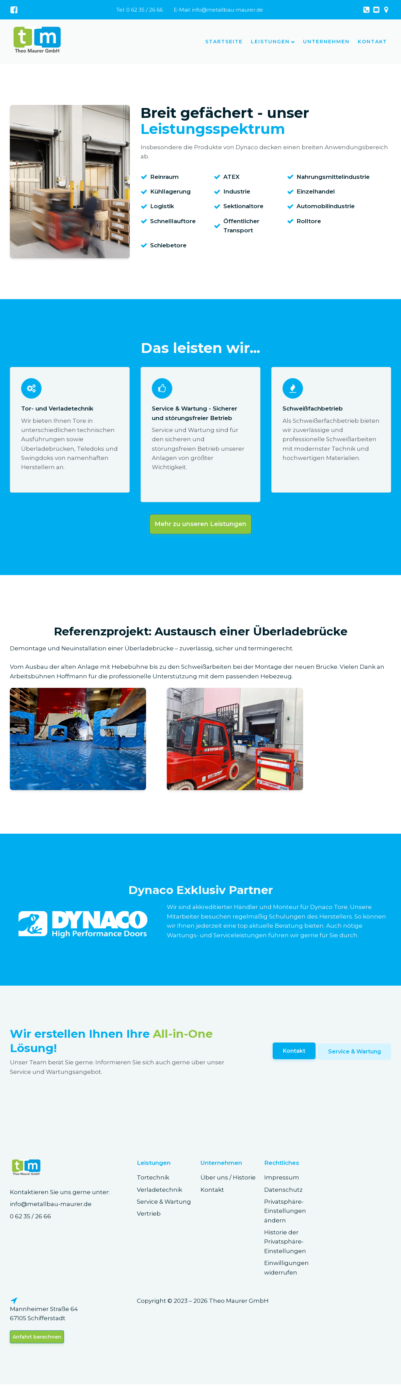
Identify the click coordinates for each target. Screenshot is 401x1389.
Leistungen (273, 41)
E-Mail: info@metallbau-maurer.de (218, 9)
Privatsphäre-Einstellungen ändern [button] (285, 1214)
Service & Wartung (353, 1054)
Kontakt (372, 41)
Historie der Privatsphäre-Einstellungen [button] (285, 1244)
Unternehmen (326, 41)
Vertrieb (149, 1216)
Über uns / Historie (228, 1180)
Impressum (281, 1180)
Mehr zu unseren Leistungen (200, 526)
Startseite (224, 41)
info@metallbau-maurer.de (51, 1207)
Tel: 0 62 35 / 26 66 (139, 9)
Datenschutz (283, 1192)
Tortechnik (153, 1180)
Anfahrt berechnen (37, 1341)
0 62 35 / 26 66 (30, 1219)
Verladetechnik (159, 1192)
